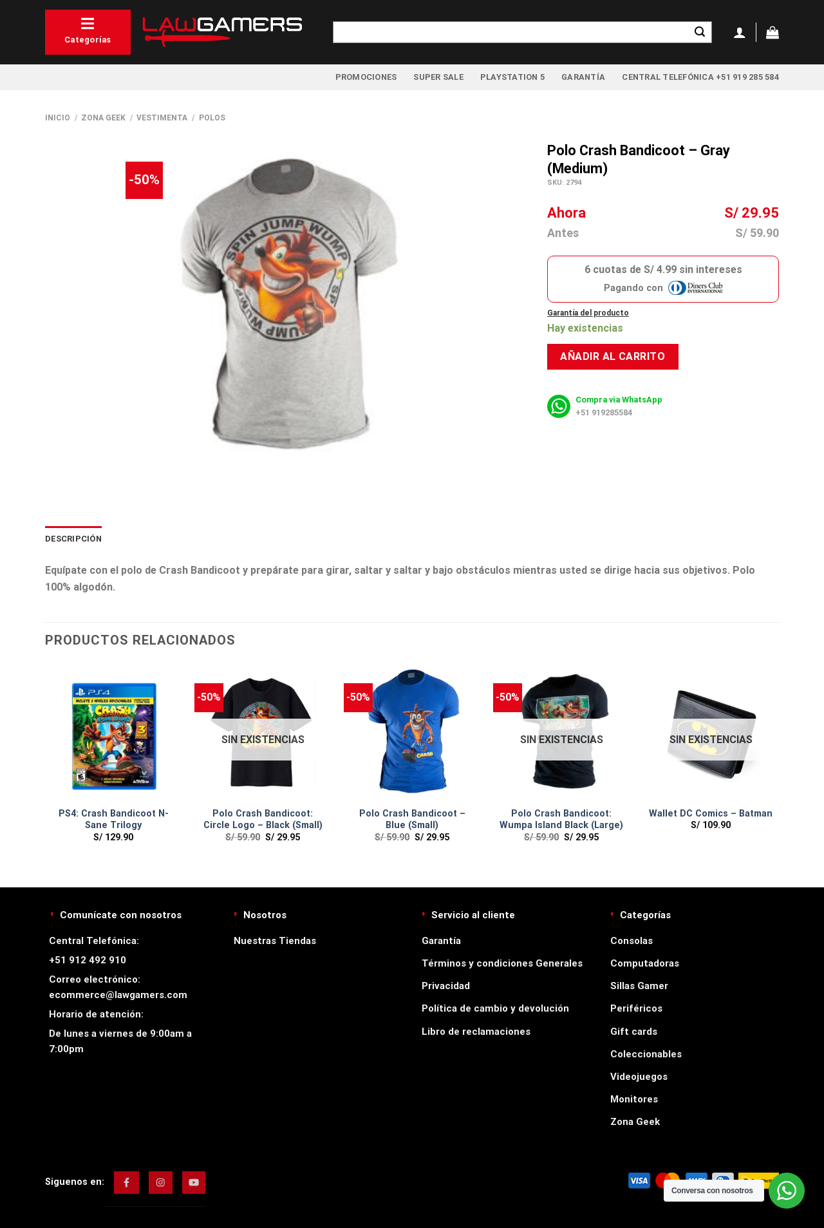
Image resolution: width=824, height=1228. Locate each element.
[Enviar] (700, 32)
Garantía (583, 77)
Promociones (366, 77)
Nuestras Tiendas (275, 941)
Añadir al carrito (612, 356)
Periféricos (636, 1008)
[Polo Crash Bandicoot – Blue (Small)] (412, 732)
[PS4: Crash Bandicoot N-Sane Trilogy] (113, 732)
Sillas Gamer (639, 986)
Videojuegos (639, 1076)
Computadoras (644, 963)
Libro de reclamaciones (476, 1031)
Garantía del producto (588, 312)
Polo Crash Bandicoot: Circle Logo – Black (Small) (263, 819)
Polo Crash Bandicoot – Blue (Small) (412, 819)
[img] (126, 1182)
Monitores (634, 1099)
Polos (212, 117)
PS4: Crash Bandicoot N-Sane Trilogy (114, 819)
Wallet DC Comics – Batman (710, 813)
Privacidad (446, 986)
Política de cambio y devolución (495, 1008)
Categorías (87, 30)
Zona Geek (103, 117)
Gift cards (633, 1031)
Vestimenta (161, 117)
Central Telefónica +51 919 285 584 (700, 77)
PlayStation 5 (512, 77)
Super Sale (438, 77)
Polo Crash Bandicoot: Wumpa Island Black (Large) (561, 819)
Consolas (631, 941)
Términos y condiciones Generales (502, 963)
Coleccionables (646, 1054)
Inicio (57, 117)
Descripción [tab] (73, 538)
